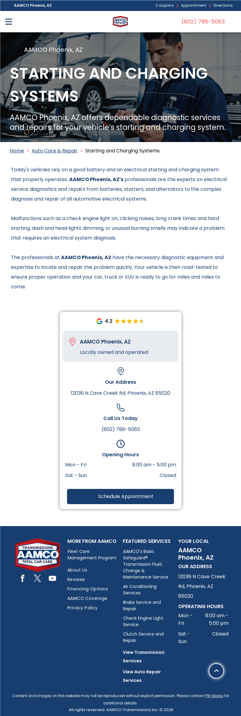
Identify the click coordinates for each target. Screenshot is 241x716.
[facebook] (22, 579)
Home (17, 150)
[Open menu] (8, 21)
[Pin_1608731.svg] (72, 341)
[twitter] (37, 579)
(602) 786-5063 (120, 429)
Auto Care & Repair (55, 150)
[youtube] (52, 579)
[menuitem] (165, 6)
